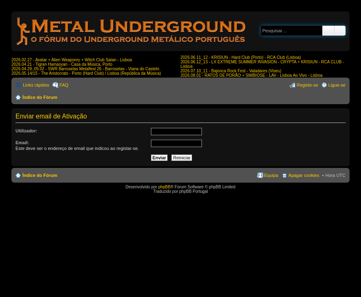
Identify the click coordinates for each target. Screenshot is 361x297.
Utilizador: (27, 130)
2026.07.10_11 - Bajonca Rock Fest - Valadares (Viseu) (231, 71)
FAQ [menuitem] (64, 85)
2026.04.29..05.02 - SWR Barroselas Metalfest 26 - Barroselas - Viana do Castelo (85, 69)
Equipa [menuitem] (271, 175)
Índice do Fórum (40, 97)
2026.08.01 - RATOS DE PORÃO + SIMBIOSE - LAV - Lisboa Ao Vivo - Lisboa (252, 75)
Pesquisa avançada (339, 31)
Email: (22, 142)
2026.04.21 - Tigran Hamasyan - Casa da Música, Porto (61, 64)
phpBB (164, 187)
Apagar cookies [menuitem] (303, 175)
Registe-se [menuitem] (307, 85)
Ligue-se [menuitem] (336, 85)
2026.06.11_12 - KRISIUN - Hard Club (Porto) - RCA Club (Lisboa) (241, 57)
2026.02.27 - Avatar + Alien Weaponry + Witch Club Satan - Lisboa (71, 60)
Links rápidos (36, 85)
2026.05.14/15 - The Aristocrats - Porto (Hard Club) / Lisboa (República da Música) (86, 73)
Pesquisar (328, 31)
